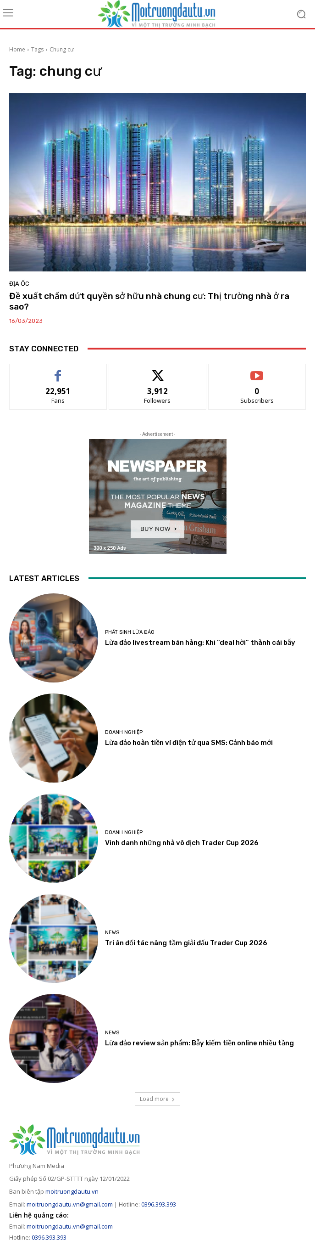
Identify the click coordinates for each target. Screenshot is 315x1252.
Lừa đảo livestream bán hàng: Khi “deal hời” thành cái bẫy (200, 642)
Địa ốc (19, 284)
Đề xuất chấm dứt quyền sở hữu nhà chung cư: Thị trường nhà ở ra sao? (149, 301)
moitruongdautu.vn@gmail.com (70, 1204)
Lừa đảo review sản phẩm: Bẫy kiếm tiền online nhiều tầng (199, 1043)
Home (17, 49)
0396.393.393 (158, 1204)
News (112, 932)
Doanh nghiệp (124, 732)
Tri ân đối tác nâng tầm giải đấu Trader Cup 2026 (186, 943)
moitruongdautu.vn (72, 1191)
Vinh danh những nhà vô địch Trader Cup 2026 (182, 843)
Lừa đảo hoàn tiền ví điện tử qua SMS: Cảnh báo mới (189, 743)
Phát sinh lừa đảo (130, 632)
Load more (157, 1099)
